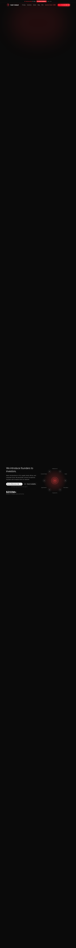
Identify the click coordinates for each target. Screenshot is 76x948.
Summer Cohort (50, 5)
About (34, 5)
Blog (39, 5)
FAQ (42, 5)
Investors (29, 5)
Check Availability (30, 484)
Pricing (23, 5)
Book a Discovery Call (63, 5)
